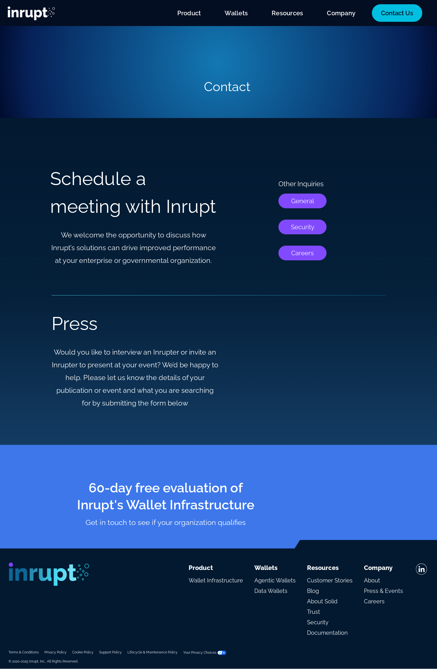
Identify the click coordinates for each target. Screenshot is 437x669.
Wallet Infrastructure (216, 580)
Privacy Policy (55, 652)
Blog (313, 590)
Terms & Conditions (23, 652)
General (302, 201)
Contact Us (397, 13)
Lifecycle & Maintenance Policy (152, 652)
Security (302, 227)
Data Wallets (270, 590)
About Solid (322, 601)
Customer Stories (330, 580)
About (372, 580)
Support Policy (110, 652)
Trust (313, 611)
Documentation (327, 632)
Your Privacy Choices (204, 653)
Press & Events (383, 590)
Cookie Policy (82, 652)
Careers (302, 253)
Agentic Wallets (275, 580)
